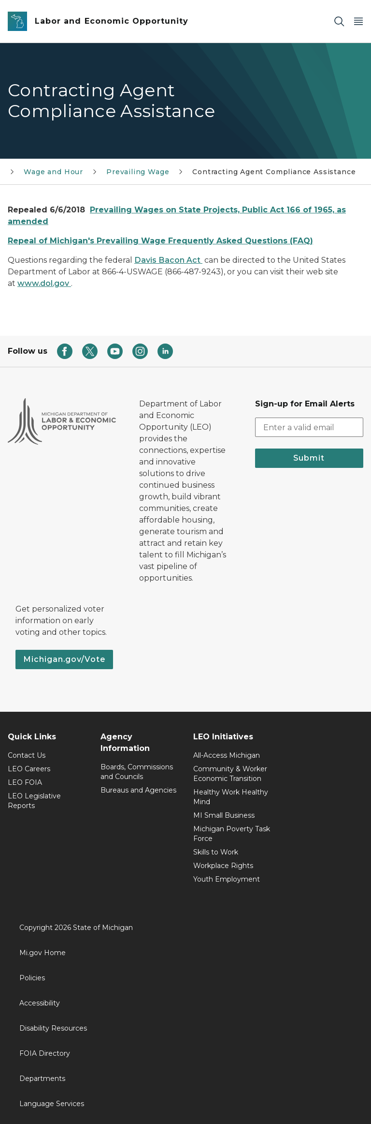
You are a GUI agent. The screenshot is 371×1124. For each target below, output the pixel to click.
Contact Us (26, 755)
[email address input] (309, 427)
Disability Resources (53, 1028)
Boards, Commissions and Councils (136, 772)
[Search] (339, 21)
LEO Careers (29, 768)
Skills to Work (215, 852)
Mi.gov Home (42, 952)
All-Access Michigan (226, 755)
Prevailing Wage (137, 171)
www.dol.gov (44, 283)
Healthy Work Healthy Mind (230, 797)
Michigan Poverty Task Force (231, 833)
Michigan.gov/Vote (64, 659)
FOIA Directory (44, 1053)
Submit (309, 458)
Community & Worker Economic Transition (230, 773)
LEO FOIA (25, 782)
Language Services (51, 1103)
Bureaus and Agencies (138, 790)
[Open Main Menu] (358, 21)
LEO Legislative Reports (34, 801)
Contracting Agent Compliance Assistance (274, 171)
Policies (32, 978)
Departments (42, 1078)
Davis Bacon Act (168, 260)
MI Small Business (224, 815)
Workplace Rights (223, 865)
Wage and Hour (53, 171)
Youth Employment (226, 879)
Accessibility (39, 1003)
